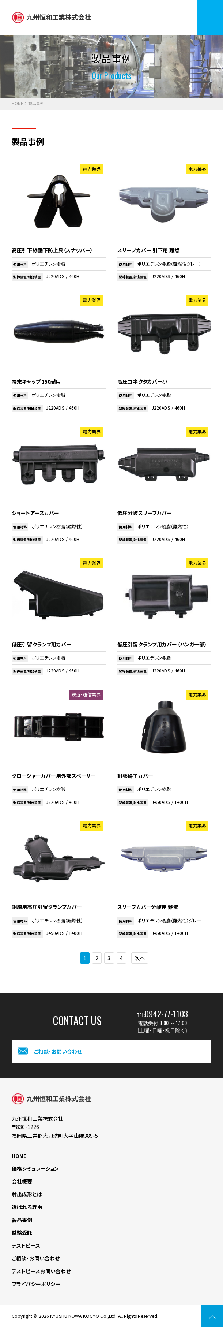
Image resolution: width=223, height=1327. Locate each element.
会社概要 (22, 1181)
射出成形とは (27, 1194)
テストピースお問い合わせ (41, 1271)
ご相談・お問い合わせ (36, 1258)
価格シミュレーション (35, 1168)
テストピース (26, 1245)
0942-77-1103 (166, 1013)
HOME (17, 104)
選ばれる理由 (27, 1207)
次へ (140, 958)
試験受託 (22, 1232)
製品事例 (22, 1219)
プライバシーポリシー (36, 1283)
